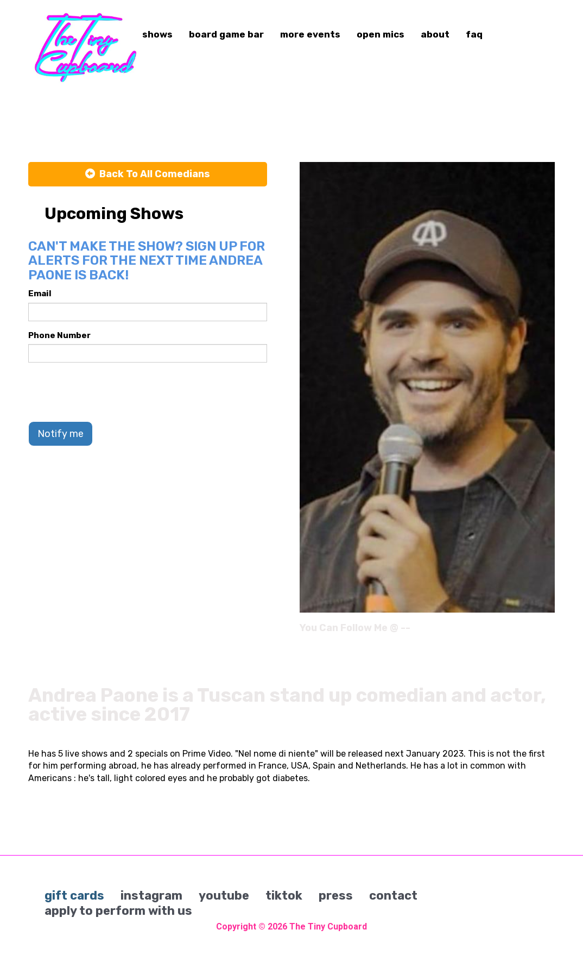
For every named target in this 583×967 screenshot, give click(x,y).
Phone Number (59, 335)
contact (393, 895)
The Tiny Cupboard (328, 926)
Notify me (60, 434)
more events (310, 34)
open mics (380, 34)
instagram (151, 895)
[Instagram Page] (548, 632)
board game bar (226, 34)
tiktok (283, 895)
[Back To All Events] (147, 174)
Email (40, 293)
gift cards (74, 895)
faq (474, 34)
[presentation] (110, 392)
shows (157, 34)
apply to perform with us (118, 910)
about (435, 34)
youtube (224, 895)
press (336, 895)
